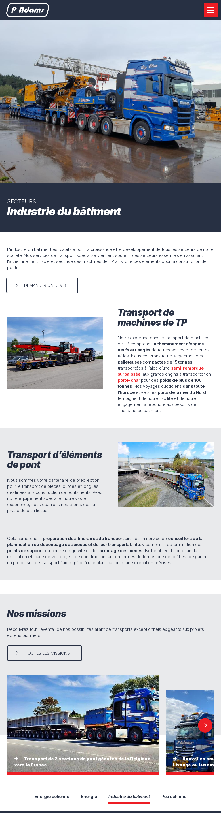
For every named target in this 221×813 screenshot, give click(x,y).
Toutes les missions (47, 653)
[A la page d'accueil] (28, 10)
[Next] (205, 725)
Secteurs (21, 201)
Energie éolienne (52, 796)
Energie (89, 796)
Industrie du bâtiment (129, 796)
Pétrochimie (173, 796)
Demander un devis (46, 285)
